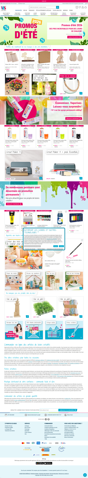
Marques (65, 10)
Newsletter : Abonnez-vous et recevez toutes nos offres (25, 410)
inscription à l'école (63, 363)
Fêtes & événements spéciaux (43, 10)
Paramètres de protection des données (52, 434)
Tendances (31, 10)
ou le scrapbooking (55, 374)
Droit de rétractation (48, 432)
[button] (5, 60)
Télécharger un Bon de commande (51, 430)
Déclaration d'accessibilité (50, 437)
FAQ (25, 434)
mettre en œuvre (18, 374)
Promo (71, 10)
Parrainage (27, 429)
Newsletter (27, 430)
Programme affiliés (9, 427)
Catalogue (27, 426)
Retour (45, 435)
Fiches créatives (57, 10)
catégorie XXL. (68, 398)
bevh (50, 447)
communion (55, 363)
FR (86, 3)
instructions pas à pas (75, 373)
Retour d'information (68, 437)
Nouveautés (18, 10)
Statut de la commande (69, 435)
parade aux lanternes (74, 363)
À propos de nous (8, 426)
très (30, 400)
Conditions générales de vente (50, 427)
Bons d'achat (27, 427)
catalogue (30, 361)
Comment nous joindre (69, 434)
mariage (49, 363)
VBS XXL (25, 10)
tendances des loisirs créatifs (53, 360)
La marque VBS (8, 429)
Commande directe (48, 426)
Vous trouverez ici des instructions (64, 376)
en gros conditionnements (20, 400)
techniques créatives (39, 360)
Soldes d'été (44, 1)
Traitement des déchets (10, 430)
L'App (45, 438)
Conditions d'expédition (49, 429)
